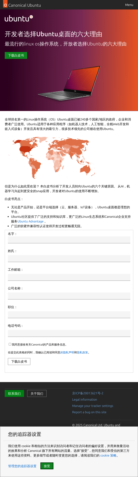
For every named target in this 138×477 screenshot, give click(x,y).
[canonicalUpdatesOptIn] (10, 344)
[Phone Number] (69, 333)
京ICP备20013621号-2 (87, 393)
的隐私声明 (67, 352)
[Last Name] (69, 258)
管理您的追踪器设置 (22, 466)
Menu (129, 4)
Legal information (84, 399)
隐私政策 (82, 352)
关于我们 (37, 393)
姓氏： (12, 251)
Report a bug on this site (89, 412)
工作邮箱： (16, 269)
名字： (12, 233)
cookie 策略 (108, 455)
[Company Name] (69, 296)
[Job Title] (69, 314)
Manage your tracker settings (92, 406)
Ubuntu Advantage (30, 221)
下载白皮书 (16, 55)
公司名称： (16, 288)
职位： (12, 307)
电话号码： (16, 325)
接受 (47, 466)
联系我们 (14, 393)
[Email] (69, 277)
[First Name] (69, 239)
